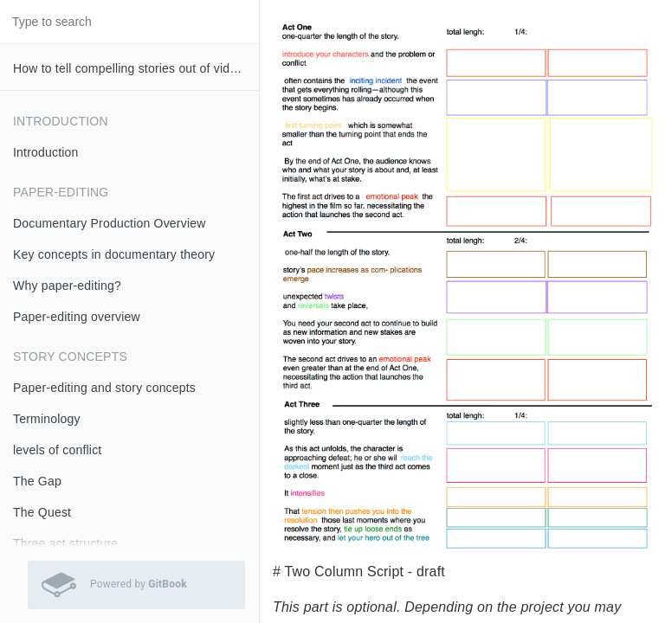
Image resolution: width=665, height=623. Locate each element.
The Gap (37, 481)
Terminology (47, 419)
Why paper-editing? (67, 285)
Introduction (46, 152)
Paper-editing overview (76, 317)
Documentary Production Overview (109, 223)
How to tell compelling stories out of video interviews (136, 68)
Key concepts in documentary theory (114, 254)
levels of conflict (57, 450)
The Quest (42, 512)
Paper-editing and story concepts (104, 388)
